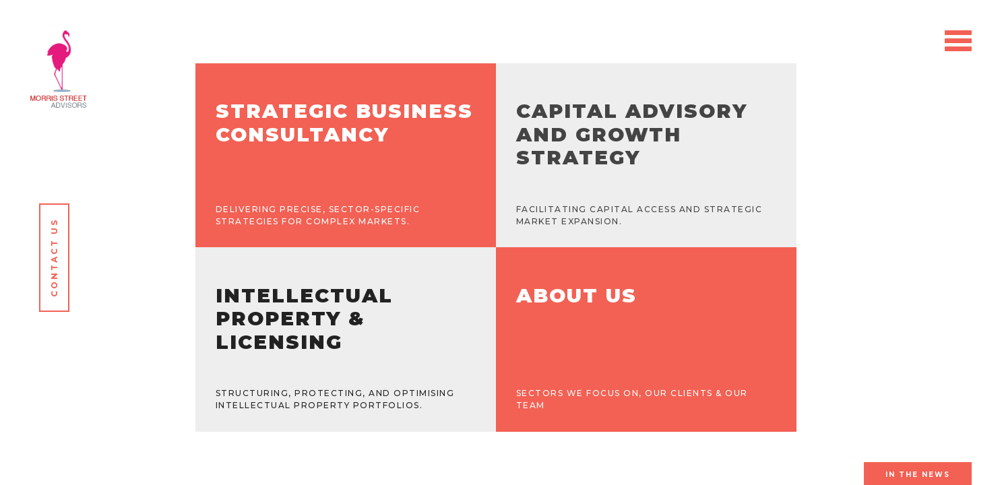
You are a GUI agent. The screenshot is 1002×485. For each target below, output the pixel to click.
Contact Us (54, 257)
